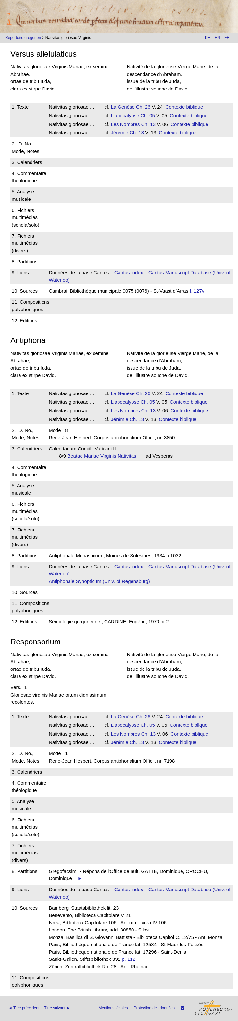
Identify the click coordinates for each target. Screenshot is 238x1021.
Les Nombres (125, 124)
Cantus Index (128, 272)
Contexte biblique (184, 107)
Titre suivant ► (57, 1008)
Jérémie (119, 132)
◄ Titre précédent (23, 1008)
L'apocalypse (125, 115)
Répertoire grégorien (23, 37)
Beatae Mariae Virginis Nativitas (103, 456)
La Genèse (122, 107)
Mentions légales (113, 1008)
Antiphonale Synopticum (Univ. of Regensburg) (99, 581)
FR (227, 37)
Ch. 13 (148, 124)
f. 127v (197, 291)
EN (217, 37)
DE (207, 37)
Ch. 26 (142, 107)
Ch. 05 (147, 115)
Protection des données (154, 1008)
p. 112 (128, 959)
